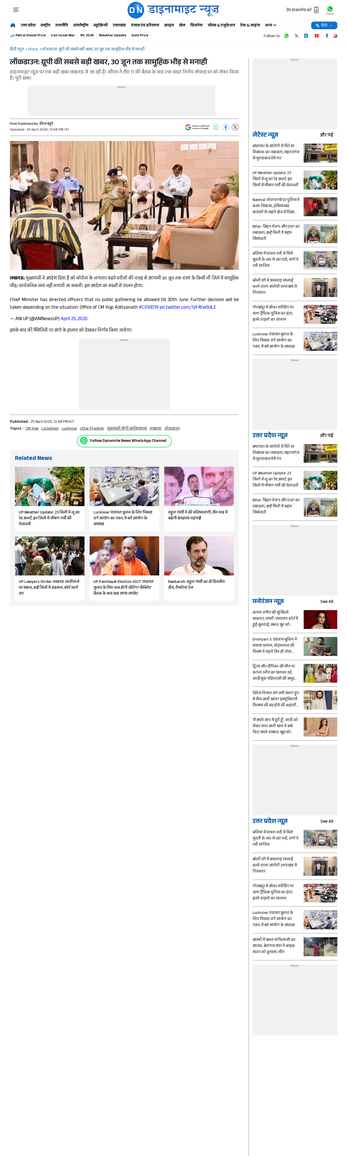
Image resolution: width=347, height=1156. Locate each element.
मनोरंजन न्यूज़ (268, 602)
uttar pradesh (92, 429)
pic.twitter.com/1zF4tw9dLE (188, 308)
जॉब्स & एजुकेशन (221, 25)
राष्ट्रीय (45, 25)
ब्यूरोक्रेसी (100, 25)
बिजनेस (196, 25)
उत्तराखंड (119, 25)
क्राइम (169, 25)
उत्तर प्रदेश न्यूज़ (270, 436)
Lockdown (50, 429)
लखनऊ (155, 429)
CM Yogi (32, 429)
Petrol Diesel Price (30, 36)
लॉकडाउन (172, 429)
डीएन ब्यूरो (46, 124)
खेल (182, 25)
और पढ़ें (328, 135)
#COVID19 (149, 308)
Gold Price (139, 36)
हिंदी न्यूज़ (17, 49)
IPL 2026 (87, 36)
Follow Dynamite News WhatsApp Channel (128, 441)
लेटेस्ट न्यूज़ (265, 136)
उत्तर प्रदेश (28, 25)
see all (328, 602)
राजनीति (61, 25)
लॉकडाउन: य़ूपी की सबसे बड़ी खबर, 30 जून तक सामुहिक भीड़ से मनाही (93, 49)
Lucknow (69, 429)
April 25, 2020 (74, 319)
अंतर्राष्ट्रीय (80, 25)
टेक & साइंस (250, 25)
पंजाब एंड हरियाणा (145, 25)
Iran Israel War (63, 36)
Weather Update (112, 36)
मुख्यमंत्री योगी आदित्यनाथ (127, 429)
